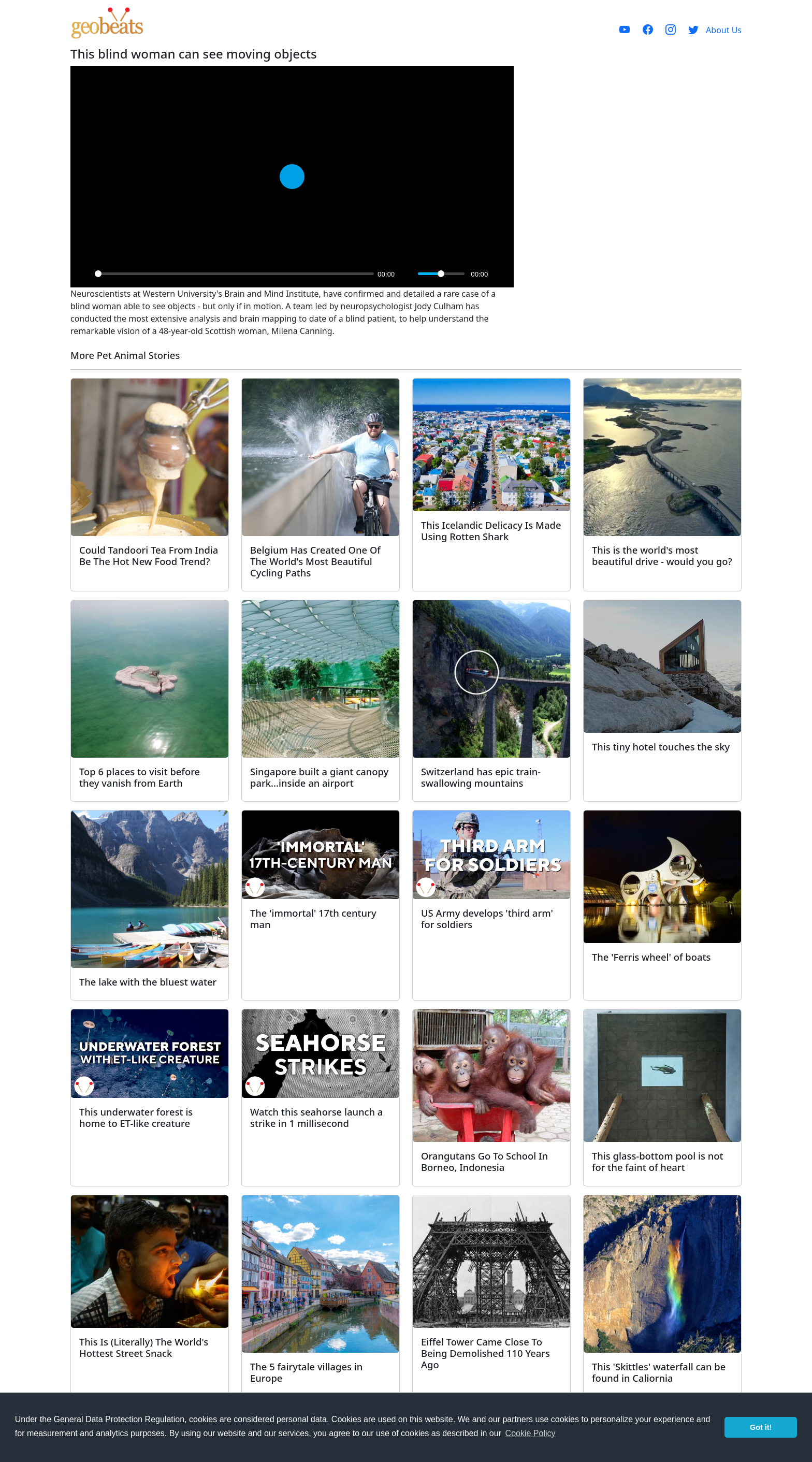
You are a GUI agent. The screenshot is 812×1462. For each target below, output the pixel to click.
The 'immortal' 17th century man (313, 918)
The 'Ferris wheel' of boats (651, 956)
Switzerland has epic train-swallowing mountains (481, 777)
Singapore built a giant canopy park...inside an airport (319, 777)
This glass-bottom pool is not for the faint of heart (657, 1161)
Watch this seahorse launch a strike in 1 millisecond (316, 1117)
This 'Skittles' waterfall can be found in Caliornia (659, 1372)
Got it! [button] (761, 1427)
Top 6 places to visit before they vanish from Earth (139, 777)
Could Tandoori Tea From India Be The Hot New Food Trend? (148, 555)
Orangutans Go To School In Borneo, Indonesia (484, 1161)
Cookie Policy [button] (530, 1433)
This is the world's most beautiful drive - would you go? (662, 555)
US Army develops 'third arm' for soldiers (487, 918)
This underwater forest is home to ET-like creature (136, 1117)
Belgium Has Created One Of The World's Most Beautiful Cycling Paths (315, 561)
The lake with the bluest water (147, 981)
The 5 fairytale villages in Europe (306, 1372)
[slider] (234, 274)
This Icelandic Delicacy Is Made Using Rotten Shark (491, 530)
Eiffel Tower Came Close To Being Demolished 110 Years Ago (485, 1353)
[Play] (84, 274)
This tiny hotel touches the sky (661, 746)
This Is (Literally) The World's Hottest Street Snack (143, 1347)
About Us (724, 30)
